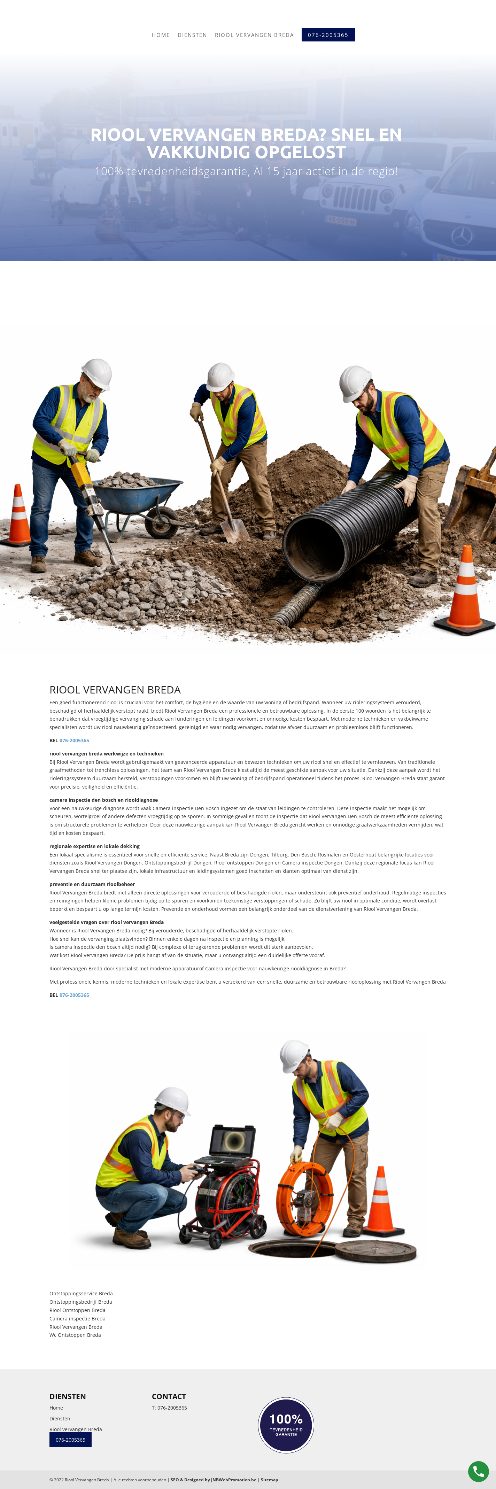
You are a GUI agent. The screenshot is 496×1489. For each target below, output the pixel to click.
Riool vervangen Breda (254, 34)
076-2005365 (74, 740)
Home (161, 34)
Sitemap (269, 1480)
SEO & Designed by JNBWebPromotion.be (213, 1480)
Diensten (192, 34)
